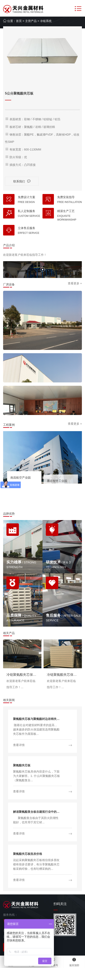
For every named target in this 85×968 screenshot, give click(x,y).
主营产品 (31, 21)
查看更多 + (75, 283)
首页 (19, 21)
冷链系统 (46, 21)
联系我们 (22, 181)
